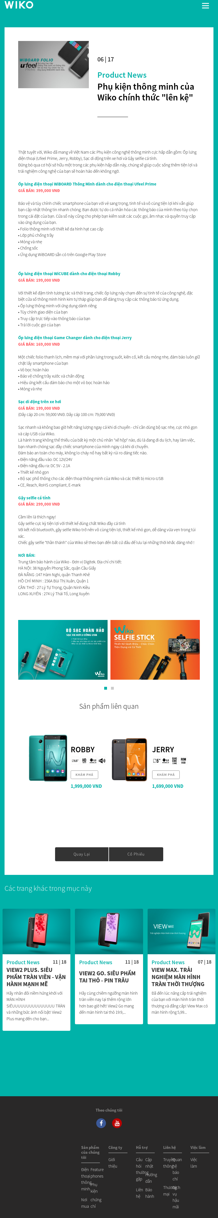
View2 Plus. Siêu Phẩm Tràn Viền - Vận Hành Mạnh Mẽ (36, 977)
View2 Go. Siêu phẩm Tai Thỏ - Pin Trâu (107, 977)
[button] (105, 688)
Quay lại (82, 854)
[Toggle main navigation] (205, 5)
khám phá (84, 774)
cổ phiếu (136, 854)
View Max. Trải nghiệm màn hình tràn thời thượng (178, 977)
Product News (121, 75)
